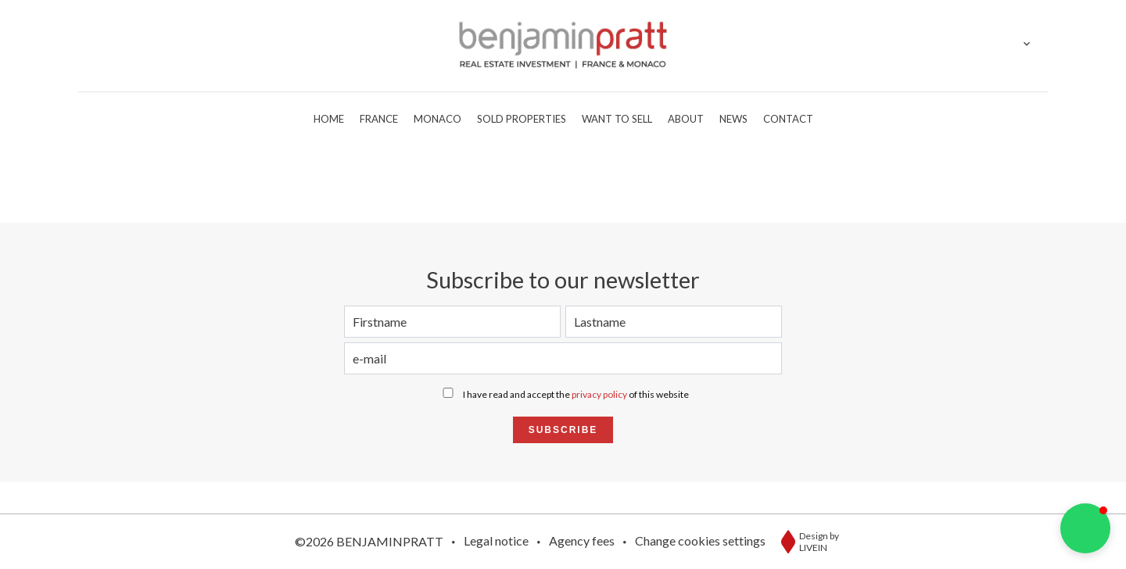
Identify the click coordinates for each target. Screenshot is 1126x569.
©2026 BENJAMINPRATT (369, 541)
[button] (1085, 528)
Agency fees (582, 540)
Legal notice (496, 540)
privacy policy (599, 394)
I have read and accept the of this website (576, 394)
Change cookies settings (700, 540)
